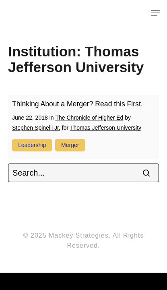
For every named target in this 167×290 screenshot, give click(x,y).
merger (70, 145)
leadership (32, 145)
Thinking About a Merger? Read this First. (77, 104)
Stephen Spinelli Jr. (36, 127)
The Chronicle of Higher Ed (89, 117)
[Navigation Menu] (155, 13)
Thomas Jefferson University (105, 127)
